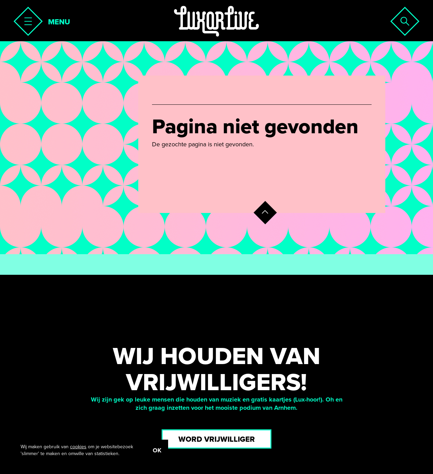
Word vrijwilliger (216, 439)
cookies (78, 447)
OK (157, 450)
